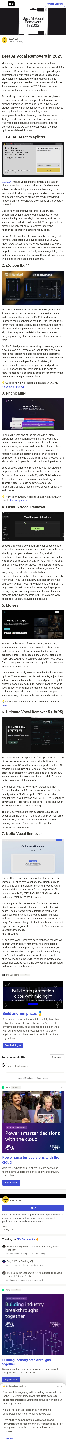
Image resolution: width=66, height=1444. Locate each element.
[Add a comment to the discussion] (35, 1067)
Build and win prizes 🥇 (22, 1013)
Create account (55, 4)
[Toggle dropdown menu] (62, 975)
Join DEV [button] (9, 1438)
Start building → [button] (13, 1045)
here (4, 705)
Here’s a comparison (13, 386)
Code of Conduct (25, 1078)
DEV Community (25, 1239)
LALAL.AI (14, 38)
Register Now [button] (11, 1182)
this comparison (18, 500)
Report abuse (42, 1078)
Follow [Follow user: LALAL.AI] (33, 1208)
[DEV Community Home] (11, 4)
